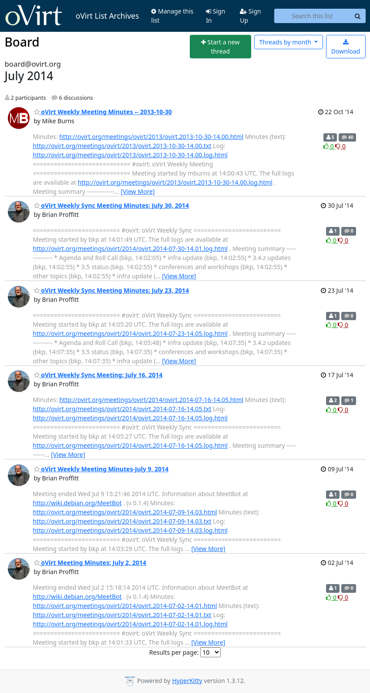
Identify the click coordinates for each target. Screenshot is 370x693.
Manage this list (172, 15)
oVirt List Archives (72, 16)
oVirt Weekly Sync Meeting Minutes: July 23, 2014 (111, 290)
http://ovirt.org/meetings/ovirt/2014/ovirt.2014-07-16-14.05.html (151, 400)
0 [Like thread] (329, 146)
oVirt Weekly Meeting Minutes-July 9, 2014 (101, 469)
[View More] (138, 191)
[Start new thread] (220, 47)
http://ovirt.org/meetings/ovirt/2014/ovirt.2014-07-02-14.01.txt (122, 615)
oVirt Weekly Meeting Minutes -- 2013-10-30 (103, 112)
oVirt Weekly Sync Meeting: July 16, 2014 (98, 375)
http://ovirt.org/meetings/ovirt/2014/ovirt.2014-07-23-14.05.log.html (130, 333)
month (286, 42)
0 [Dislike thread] (340, 146)
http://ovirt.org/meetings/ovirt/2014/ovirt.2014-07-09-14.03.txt (122, 521)
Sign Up (250, 15)
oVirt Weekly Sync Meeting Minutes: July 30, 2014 (111, 205)
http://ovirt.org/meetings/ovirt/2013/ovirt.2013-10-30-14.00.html (151, 136)
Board (22, 42)
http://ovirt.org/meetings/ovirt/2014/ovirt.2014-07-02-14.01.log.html (130, 624)
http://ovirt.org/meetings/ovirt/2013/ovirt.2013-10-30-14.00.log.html (130, 155)
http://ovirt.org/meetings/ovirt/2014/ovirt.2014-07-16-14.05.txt (122, 409)
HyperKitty (187, 680)
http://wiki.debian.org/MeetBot (77, 503)
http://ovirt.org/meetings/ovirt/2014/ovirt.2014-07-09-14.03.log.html (130, 530)
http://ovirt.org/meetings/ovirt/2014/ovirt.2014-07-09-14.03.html (125, 512)
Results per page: (174, 652)
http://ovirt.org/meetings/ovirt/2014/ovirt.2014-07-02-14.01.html (125, 606)
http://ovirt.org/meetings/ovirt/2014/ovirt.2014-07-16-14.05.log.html (130, 418)
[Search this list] (312, 16)
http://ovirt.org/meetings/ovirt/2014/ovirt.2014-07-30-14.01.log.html (130, 248)
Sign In (215, 15)
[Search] (358, 16)
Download (345, 47)
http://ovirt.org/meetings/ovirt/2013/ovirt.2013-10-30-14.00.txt (122, 146)
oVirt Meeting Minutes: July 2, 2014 (90, 562)
